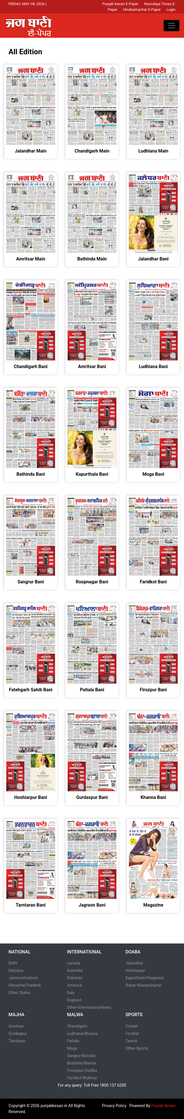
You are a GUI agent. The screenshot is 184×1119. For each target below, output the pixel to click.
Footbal (132, 1033)
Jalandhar (134, 963)
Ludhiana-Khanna (82, 1033)
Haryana (16, 970)
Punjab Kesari (163, 1105)
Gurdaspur (18, 1033)
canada (73, 963)
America (74, 985)
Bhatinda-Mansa (81, 1063)
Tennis (131, 1041)
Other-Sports (137, 1048)
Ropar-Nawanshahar (144, 985)
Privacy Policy (114, 1105)
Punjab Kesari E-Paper (120, 4)
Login (170, 9)
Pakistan (74, 978)
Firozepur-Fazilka (82, 1070)
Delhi (13, 963)
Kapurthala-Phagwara (145, 978)
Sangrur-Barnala (81, 1055)
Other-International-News (89, 1007)
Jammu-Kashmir (23, 978)
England (74, 1000)
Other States (19, 992)
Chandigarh (77, 1026)
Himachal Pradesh (25, 985)
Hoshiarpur (135, 970)
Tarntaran (17, 1041)
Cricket (132, 1026)
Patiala (73, 1041)
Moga (72, 1048)
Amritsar (16, 1026)
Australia (75, 970)
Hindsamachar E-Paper (142, 9)
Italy (70, 992)
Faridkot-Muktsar (82, 1078)
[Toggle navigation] (171, 25)
